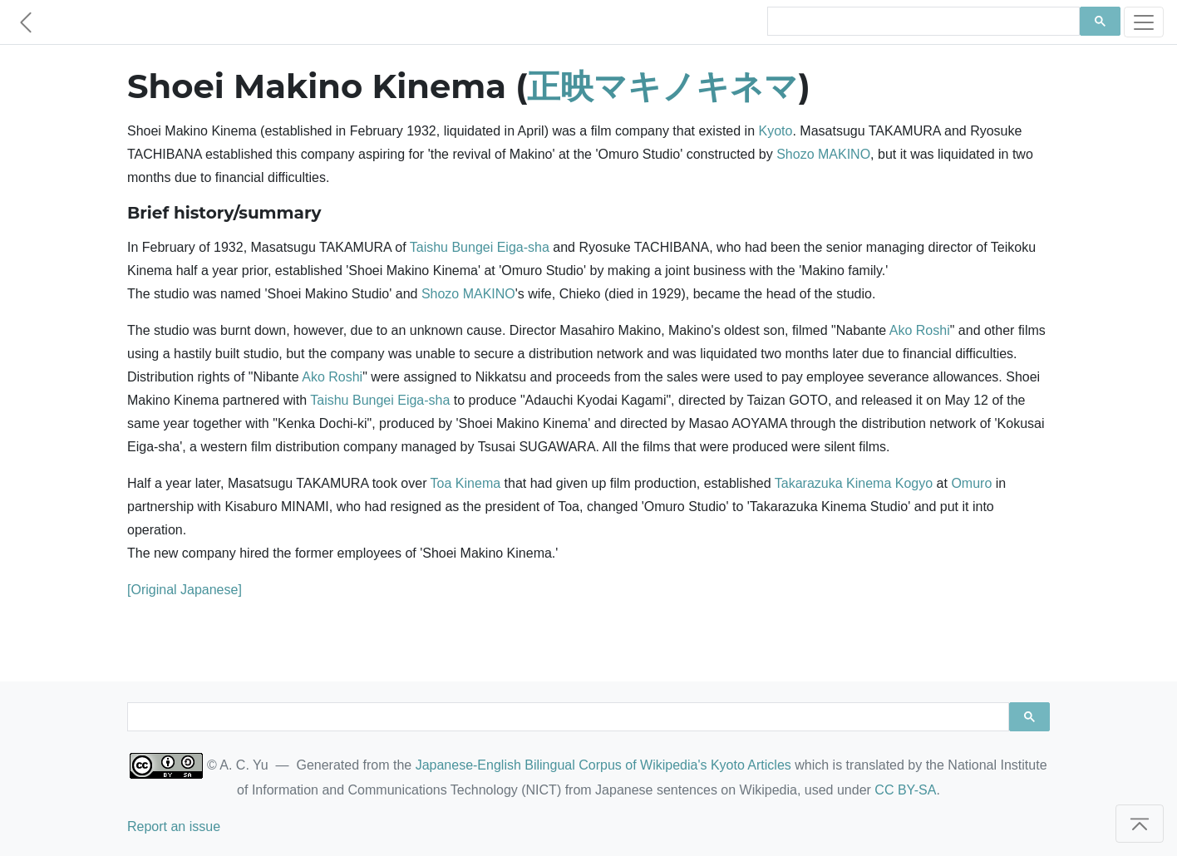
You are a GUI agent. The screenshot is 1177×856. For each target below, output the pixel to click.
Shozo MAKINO (823, 154)
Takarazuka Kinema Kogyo (854, 483)
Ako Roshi (919, 330)
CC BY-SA (905, 790)
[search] (922, 21)
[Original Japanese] (184, 590)
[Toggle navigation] (1144, 22)
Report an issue (173, 826)
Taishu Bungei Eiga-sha (479, 247)
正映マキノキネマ (662, 86)
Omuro (971, 483)
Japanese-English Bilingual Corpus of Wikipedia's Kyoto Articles (603, 765)
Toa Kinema (466, 483)
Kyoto (776, 131)
